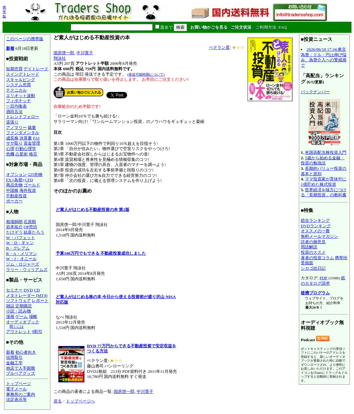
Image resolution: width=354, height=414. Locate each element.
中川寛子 (84, 52)
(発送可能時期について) (145, 74)
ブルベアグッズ (20, 373)
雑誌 (10, 306)
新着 (10, 48)
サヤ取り (14, 143)
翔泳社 (60, 58)
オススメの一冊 (315, 231)
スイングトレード (22, 74)
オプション (16, 174)
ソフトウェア (18, 300)
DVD (28, 290)
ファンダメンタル (22, 132)
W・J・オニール (21, 258)
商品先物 (14, 185)
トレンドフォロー (22, 116)
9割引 (37, 331)
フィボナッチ (18, 100)
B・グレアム (18, 248)
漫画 (10, 316)
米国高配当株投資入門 (325, 152)
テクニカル (16, 90)
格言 (33, 154)
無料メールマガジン (319, 236)
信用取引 (14, 357)
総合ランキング (315, 220)
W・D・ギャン (20, 242)
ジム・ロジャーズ (22, 264)
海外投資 (27, 190)
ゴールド (32, 185)
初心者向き (25, 352)
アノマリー (16, 127)
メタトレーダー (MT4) (26, 295)
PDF (323, 277)
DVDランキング (316, 225)
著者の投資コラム (317, 257)
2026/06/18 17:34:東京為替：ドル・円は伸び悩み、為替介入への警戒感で (323, 57)
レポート (40, 300)
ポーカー (14, 201)
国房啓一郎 (64, 52)
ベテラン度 (219, 47)
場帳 (33, 316)
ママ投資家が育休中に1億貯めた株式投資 (323, 182)
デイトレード (36, 68)
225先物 (35, 174)
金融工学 (14, 362)
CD (37, 290)
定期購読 (23, 306)
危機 (10, 154)
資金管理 (32, 143)
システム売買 (18, 84)
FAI (36, 138)
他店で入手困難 (20, 368)
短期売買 (14, 68)
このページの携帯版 (24, 38)
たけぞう (14, 232)
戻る (58, 401)
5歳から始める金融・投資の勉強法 (322, 160)
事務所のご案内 (20, 394)
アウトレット (18, 331)
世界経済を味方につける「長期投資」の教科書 (323, 192)
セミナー (14, 290)
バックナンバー (315, 91)
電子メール (16, 389)
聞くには (17, 326)
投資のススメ (313, 252)
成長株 (12, 138)
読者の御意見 (313, 241)
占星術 (21, 154)
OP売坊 (30, 226)
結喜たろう (34, 232)
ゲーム (21, 316)
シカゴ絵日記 (313, 268)
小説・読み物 (18, 311)
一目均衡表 (16, 106)
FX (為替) (15, 179)
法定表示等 (16, 399)
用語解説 (309, 247)
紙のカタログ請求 (323, 280)
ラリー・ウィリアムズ (26, 269)
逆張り (12, 122)
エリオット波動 (20, 95)
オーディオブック (22, 322)
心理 (10, 148)
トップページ (18, 383)
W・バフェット (20, 237)
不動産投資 (16, 195)
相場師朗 (14, 221)
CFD (29, 179)
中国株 (12, 190)
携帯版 (4, 11)
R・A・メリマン (21, 253)
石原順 (30, 221)
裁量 (32, 127)
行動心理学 (25, 148)
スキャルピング (20, 79)
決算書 (25, 138)
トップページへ (80, 401)
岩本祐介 (14, 226)
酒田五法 (14, 111)
